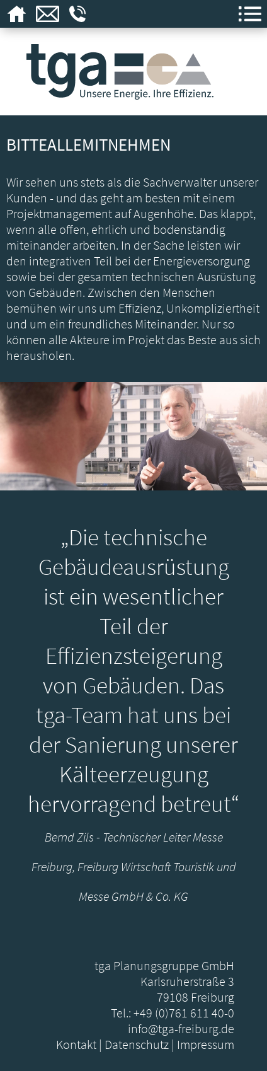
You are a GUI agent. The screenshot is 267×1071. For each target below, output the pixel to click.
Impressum (205, 1044)
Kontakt (76, 1044)
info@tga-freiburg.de (181, 1028)
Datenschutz (137, 1044)
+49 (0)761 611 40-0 (184, 1013)
